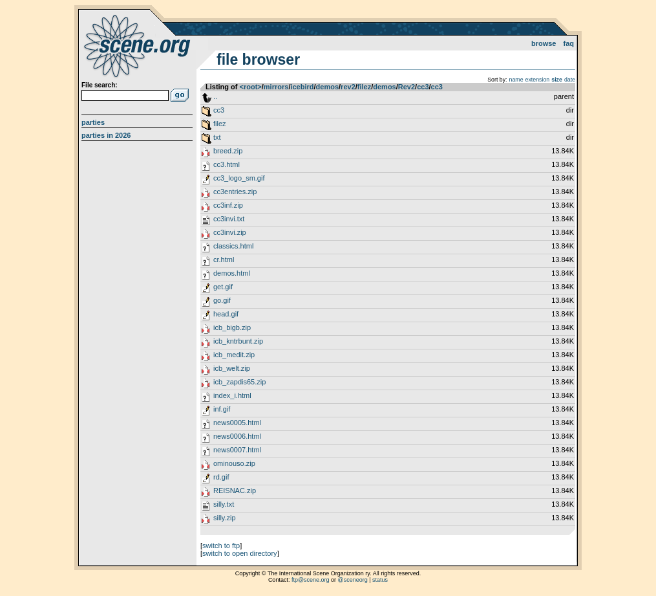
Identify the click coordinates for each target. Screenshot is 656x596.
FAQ (569, 43)
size (556, 79)
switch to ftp (221, 545)
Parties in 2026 (106, 135)
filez (364, 87)
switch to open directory (239, 553)
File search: (99, 85)
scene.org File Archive (138, 45)
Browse (543, 43)
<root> (251, 87)
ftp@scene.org (310, 580)
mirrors (276, 87)
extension (537, 79)
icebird (301, 87)
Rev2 (406, 87)
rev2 (348, 87)
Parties (93, 122)
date (569, 79)
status (380, 580)
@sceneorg (353, 580)
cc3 (423, 87)
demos (327, 87)
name (516, 79)
